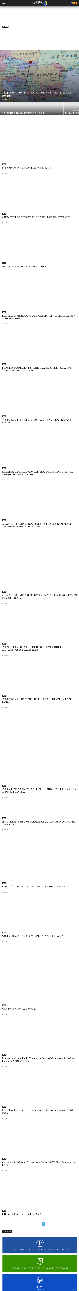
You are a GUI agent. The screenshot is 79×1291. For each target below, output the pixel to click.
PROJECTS (34, 1284)
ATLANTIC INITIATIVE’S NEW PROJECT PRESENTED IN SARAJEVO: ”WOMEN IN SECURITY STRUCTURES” (36, 525)
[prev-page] (34, 1149)
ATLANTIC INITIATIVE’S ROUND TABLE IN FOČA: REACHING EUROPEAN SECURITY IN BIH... (39, 577)
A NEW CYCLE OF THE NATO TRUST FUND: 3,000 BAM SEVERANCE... (37, 217)
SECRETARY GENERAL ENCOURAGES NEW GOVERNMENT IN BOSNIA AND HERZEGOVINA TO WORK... (37, 473)
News (4, 164)
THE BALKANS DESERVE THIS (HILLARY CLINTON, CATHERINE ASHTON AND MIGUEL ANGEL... (39, 733)
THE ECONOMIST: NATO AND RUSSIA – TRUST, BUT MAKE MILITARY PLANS (37, 681)
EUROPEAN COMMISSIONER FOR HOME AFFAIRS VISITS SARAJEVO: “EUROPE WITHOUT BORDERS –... (37, 369)
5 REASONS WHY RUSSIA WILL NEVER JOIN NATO (27, 167)
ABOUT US (26, 1284)
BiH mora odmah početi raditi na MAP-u (22, 1139)
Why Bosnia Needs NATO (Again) (19, 934)
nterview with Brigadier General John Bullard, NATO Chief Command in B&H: (38, 1089)
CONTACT (59, 1284)
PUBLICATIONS (43, 1284)
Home (19, 1284)
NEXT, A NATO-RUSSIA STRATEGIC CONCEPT (25, 266)
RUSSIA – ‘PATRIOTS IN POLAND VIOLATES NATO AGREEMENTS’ (35, 835)
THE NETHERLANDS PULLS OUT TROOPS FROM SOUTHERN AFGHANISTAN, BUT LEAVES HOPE (32, 629)
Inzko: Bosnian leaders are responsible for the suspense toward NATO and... (37, 1037)
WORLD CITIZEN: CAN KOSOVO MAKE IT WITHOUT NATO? (32, 885)
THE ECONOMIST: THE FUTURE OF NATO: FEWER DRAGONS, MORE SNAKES (36, 421)
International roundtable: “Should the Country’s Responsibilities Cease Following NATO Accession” (38, 985)
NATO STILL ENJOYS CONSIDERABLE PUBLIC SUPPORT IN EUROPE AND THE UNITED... (38, 785)
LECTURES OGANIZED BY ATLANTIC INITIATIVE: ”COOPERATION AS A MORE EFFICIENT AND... (38, 317)
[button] (3, 3)
